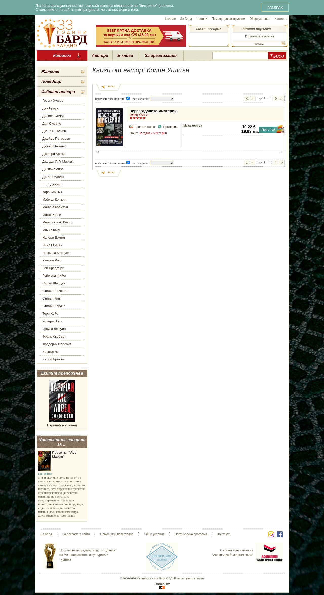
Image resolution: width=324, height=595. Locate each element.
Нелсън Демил (53, 237)
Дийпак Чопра (53, 169)
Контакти (281, 19)
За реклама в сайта (76, 534)
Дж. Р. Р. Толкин (54, 131)
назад (111, 86)
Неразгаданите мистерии (153, 111)
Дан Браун (50, 108)
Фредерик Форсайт (56, 344)
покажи (259, 43)
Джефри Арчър (53, 154)
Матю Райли (51, 215)
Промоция (170, 127)
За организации (161, 55)
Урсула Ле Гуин (54, 329)
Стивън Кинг (51, 298)
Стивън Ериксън (54, 291)
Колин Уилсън (139, 114)
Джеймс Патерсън (56, 139)
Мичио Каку (51, 230)
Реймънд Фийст (54, 275)
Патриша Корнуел (56, 253)
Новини (201, 19)
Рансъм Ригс (52, 260)
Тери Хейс (50, 314)
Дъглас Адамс (53, 177)
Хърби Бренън (53, 359)
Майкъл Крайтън (55, 207)
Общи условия (259, 19)
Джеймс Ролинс (54, 146)
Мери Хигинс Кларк (57, 222)
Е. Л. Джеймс (52, 184)
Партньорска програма (191, 534)
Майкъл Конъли (54, 199)
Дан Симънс (51, 123)
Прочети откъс (144, 127)
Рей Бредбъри (53, 268)
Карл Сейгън (52, 192)
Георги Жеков (52, 100)
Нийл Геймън (52, 245)
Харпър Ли (50, 352)
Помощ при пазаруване (228, 19)
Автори (100, 55)
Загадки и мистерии (153, 133)
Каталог (62, 55)
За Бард (186, 19)
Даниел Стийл (53, 116)
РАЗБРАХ (275, 8)
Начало (170, 19)
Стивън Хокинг (53, 306)
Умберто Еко (52, 321)
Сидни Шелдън (53, 283)
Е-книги (125, 55)
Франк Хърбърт (54, 336)
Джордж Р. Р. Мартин (58, 161)
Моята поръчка (256, 29)
